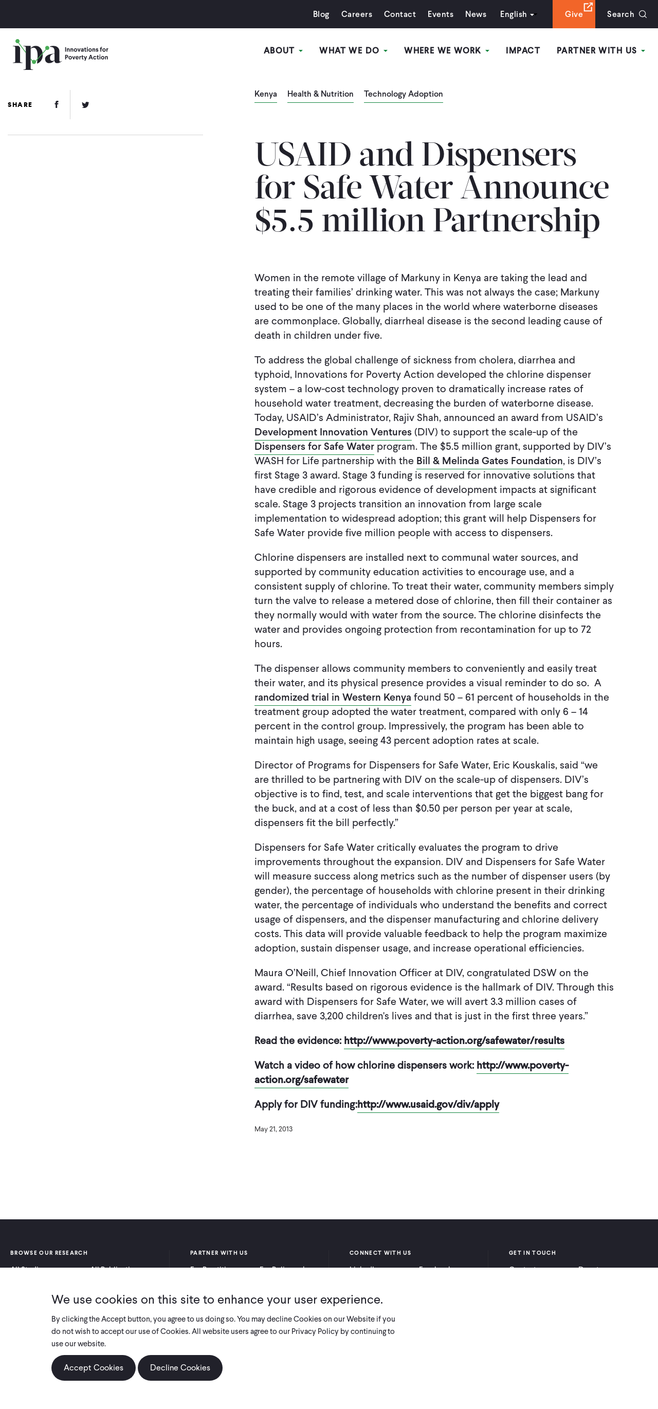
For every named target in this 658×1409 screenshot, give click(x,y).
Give (574, 14)
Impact (523, 50)
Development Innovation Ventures (333, 432)
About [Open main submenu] (283, 50)
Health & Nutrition (320, 94)
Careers (356, 14)
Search (620, 14)
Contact (400, 14)
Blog (321, 14)
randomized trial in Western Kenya (332, 697)
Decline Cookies (180, 1367)
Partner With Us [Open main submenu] (601, 50)
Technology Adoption (403, 94)
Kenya (265, 94)
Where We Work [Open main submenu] (446, 50)
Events (440, 14)
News (475, 14)
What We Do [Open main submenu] (353, 50)
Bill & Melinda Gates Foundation (489, 460)
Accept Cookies (93, 1367)
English (513, 14)
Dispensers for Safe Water (314, 446)
